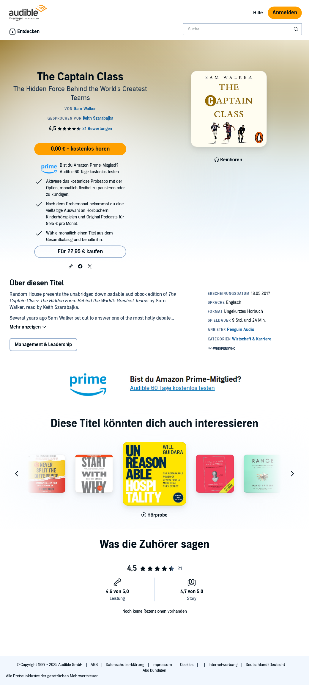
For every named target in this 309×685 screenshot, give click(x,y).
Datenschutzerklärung (125, 664)
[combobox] (242, 29)
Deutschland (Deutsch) (266, 664)
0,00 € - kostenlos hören (80, 149)
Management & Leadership (43, 345)
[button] (70, 266)
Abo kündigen (154, 670)
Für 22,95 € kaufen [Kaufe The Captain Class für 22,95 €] (80, 251)
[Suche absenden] (296, 29)
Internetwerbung (224, 664)
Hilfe (258, 13)
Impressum (162, 664)
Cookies (187, 664)
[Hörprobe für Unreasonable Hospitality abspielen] (154, 515)
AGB (95, 664)
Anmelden (284, 13)
